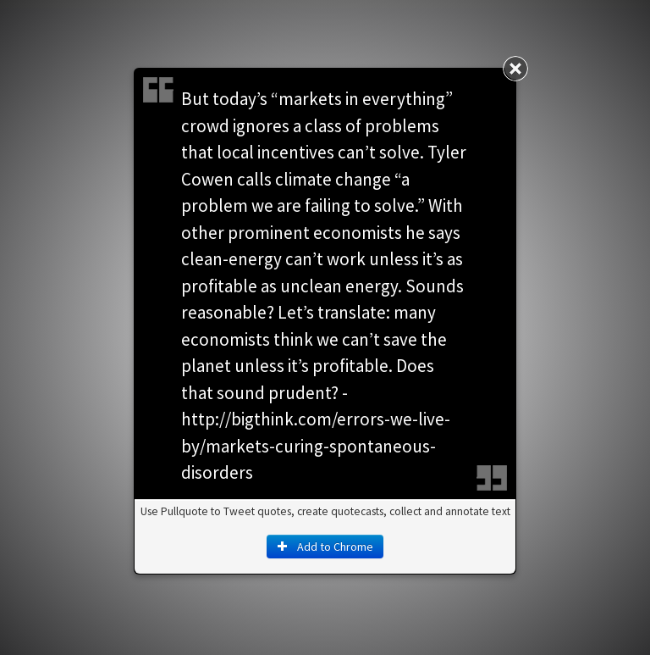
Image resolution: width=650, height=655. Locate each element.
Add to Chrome (325, 546)
